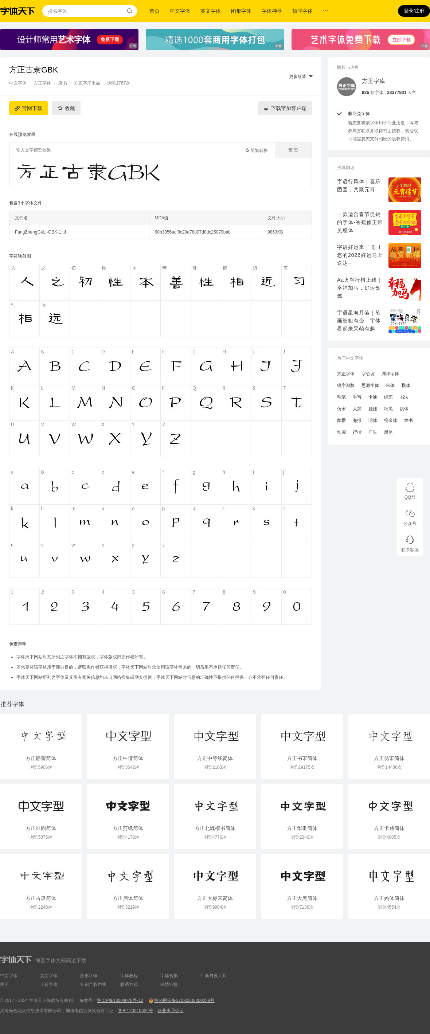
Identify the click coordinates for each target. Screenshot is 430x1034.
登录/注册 (414, 10)
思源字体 (370, 385)
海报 (357, 420)
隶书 (62, 83)
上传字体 (49, 984)
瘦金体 (390, 420)
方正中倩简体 (128, 758)
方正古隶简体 (41, 898)
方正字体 (42, 83)
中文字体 (180, 11)
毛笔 (341, 397)
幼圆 (341, 432)
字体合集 (169, 975)
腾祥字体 (390, 373)
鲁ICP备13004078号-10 (120, 1000)
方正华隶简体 (302, 828)
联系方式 (129, 984)
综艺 (388, 397)
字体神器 (272, 11)
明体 (372, 420)
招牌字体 (302, 11)
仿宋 (341, 408)
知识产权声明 (93, 984)
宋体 (390, 385)
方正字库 (373, 81)
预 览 (293, 150)
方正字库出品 (87, 83)
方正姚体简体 (389, 898)
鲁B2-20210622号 (135, 1010)
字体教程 (129, 975)
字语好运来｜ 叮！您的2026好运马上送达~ (360, 255)
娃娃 (372, 408)
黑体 (388, 432)
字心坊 (368, 373)
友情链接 (169, 984)
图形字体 (241, 11)
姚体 (404, 408)
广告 (372, 432)
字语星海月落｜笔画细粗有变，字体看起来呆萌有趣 (359, 321)
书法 (404, 397)
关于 (4, 984)
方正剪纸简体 (128, 828)
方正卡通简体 (389, 828)
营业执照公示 (170, 1010)
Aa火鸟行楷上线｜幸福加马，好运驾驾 (359, 288)
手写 (357, 397)
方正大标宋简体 (215, 898)
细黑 (388, 408)
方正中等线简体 (215, 758)
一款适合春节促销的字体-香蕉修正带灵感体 (360, 222)
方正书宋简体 (302, 758)
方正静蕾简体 (41, 758)
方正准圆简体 (41, 828)
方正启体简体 (128, 898)
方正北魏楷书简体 (215, 828)
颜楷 (341, 420)
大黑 (357, 408)
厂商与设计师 (213, 975)
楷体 (406, 385)
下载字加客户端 (288, 108)
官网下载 (32, 108)
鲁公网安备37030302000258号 (184, 1000)
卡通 (372, 397)
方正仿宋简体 (389, 758)
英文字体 (210, 11)
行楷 (357, 432)
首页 (154, 11)
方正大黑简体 (302, 898)
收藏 (70, 108)
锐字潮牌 (346, 385)
